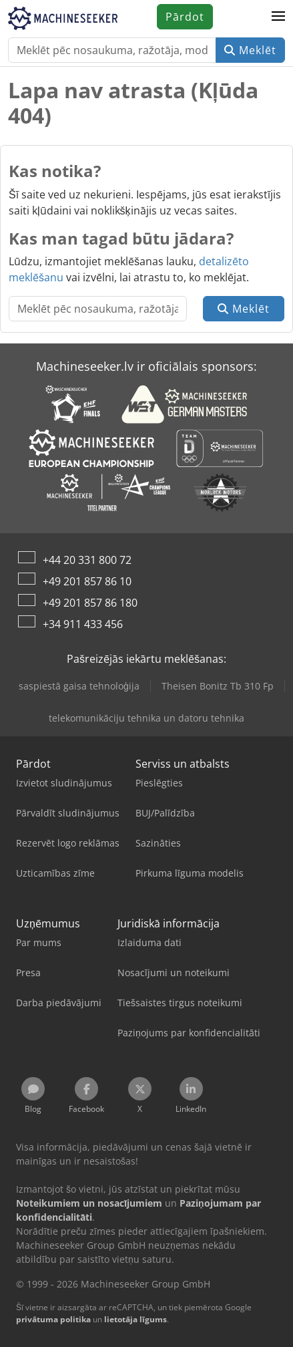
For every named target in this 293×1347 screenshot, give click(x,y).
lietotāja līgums (135, 1319)
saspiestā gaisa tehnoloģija (79, 686)
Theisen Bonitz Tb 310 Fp (218, 686)
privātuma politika (53, 1319)
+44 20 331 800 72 (87, 560)
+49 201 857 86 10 (87, 581)
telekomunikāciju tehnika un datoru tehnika (146, 718)
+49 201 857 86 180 (90, 602)
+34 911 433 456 (83, 624)
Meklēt (250, 50)
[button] (278, 16)
